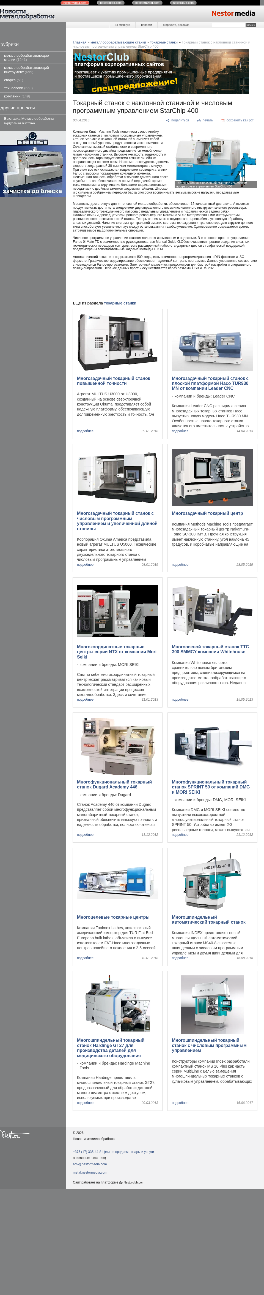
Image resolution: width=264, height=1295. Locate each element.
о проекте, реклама (176, 24)
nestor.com (75, 2)
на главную (122, 24)
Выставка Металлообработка (29, 120)
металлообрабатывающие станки (26, 57)
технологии (18, 88)
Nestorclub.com (134, 1182)
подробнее (85, 431)
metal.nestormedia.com (90, 1172)
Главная (79, 42)
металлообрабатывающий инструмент (26, 70)
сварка (13, 80)
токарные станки (164, 42)
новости (146, 24)
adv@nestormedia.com (90, 1164)
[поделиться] (177, 120)
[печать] (205, 120)
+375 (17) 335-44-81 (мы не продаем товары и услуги (113, 1152)
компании (17, 96)
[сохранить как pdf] (237, 120)
